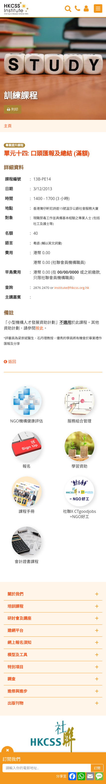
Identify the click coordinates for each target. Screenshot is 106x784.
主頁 (8, 126)
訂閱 (97, 768)
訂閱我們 (11, 759)
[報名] (26, 450)
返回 (10, 361)
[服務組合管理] (79, 405)
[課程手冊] (26, 495)
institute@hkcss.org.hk (71, 287)
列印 (12, 109)
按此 (39, 328)
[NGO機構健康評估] (26, 405)
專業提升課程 (14, 145)
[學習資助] (79, 450)
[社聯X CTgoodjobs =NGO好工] (79, 497)
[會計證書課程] (26, 545)
